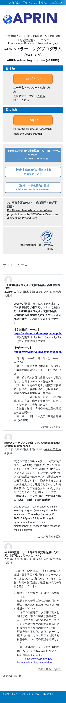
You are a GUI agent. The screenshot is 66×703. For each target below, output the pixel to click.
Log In (33, 120)
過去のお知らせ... (13, 676)
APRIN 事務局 (52, 291)
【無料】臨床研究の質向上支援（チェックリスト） (33, 171)
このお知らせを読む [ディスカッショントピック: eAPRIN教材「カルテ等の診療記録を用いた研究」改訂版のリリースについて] (50, 669)
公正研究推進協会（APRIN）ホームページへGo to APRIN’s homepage (32, 154)
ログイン (55, 2)
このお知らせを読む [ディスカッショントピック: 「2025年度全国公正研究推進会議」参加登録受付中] (50, 426)
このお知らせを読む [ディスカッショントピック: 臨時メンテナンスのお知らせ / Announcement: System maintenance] (50, 536)
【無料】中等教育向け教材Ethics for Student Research (33, 187)
